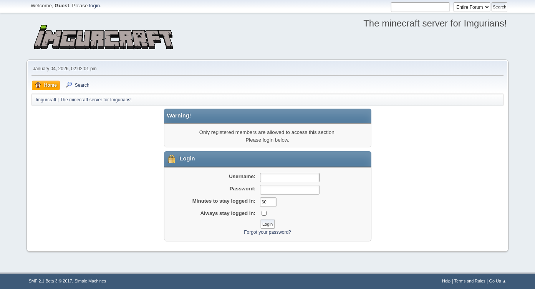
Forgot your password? (267, 232)
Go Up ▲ (498, 281)
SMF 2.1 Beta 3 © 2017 (50, 281)
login (94, 5)
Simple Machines (90, 281)
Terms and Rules (469, 281)
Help (446, 281)
